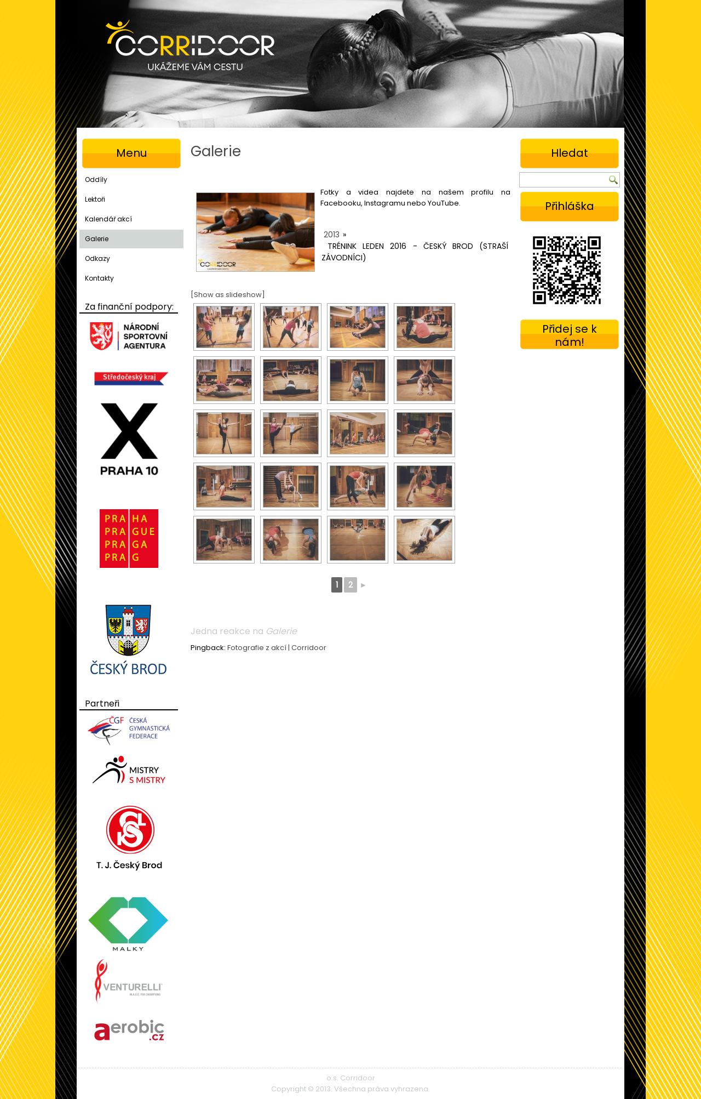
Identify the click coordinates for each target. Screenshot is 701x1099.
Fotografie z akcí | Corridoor (276, 647)
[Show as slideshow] (228, 294)
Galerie (96, 238)
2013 (332, 234)
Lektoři (95, 199)
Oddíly (96, 179)
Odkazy (97, 258)
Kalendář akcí (108, 219)
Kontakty (99, 278)
